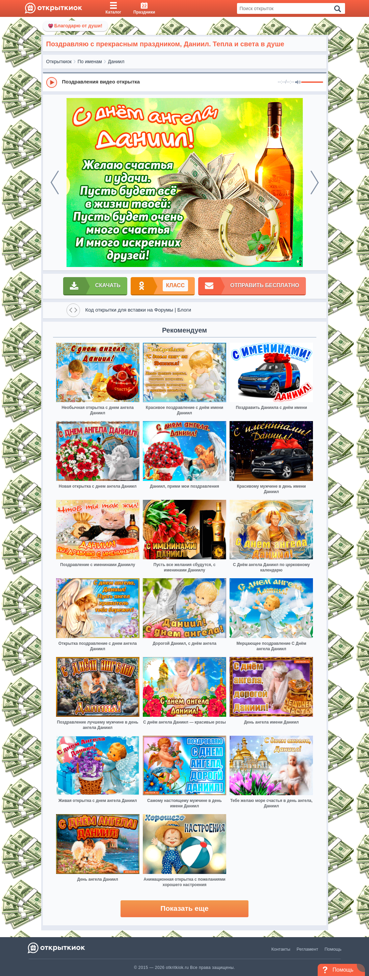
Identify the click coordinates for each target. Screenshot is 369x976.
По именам (90, 61)
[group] (184, 82)
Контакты (280, 949)
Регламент (307, 949)
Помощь (332, 949)
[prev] (55, 182)
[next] (315, 182)
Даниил (116, 61)
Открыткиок (59, 61)
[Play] (51, 82)
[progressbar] (312, 82)
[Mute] (297, 82)
